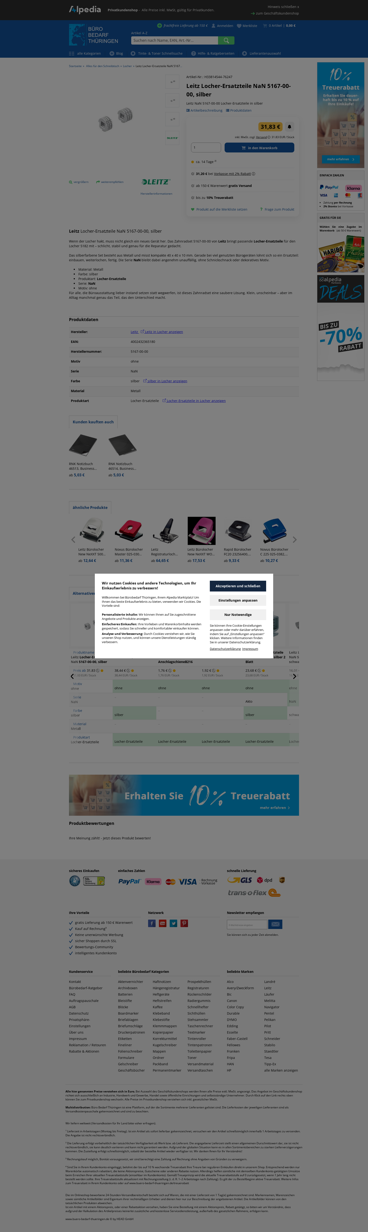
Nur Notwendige (238, 614)
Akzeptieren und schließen (238, 586)
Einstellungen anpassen (237, 600)
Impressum (250, 649)
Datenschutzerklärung (225, 649)
